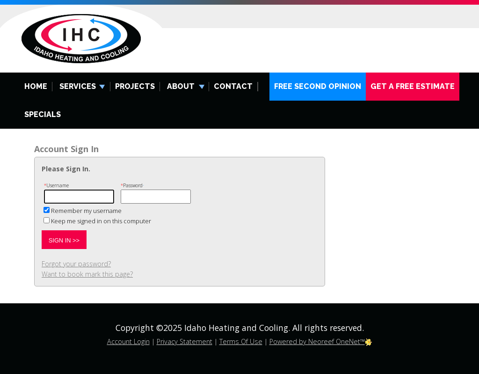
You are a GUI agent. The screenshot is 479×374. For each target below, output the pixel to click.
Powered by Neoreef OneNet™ (320, 341)
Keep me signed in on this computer (101, 221)
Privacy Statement (184, 341)
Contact (233, 86)
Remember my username (86, 210)
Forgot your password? (76, 263)
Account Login (128, 341)
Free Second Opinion (317, 86)
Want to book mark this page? (87, 274)
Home (35, 86)
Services (77, 86)
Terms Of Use (240, 341)
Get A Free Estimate (412, 86)
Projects (135, 86)
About (181, 86)
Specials (42, 114)
